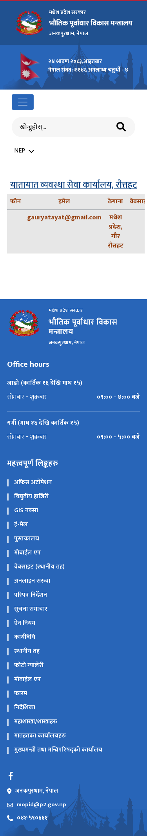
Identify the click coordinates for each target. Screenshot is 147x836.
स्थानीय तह (27, 651)
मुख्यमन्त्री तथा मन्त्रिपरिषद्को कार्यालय (58, 750)
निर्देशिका (24, 707)
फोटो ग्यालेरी (29, 665)
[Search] (66, 127)
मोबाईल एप (27, 552)
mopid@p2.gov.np (36, 804)
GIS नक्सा (26, 510)
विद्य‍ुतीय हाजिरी (31, 496)
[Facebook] (11, 776)
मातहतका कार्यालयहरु (40, 735)
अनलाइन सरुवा (32, 581)
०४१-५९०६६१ (27, 818)
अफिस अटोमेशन (33, 482)
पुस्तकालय (26, 538)
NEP (24, 151)
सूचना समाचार (30, 609)
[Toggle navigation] (23, 102)
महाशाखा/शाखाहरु (35, 721)
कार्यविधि (24, 637)
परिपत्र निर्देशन (30, 595)
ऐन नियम (24, 623)
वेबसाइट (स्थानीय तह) (39, 567)
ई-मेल (21, 524)
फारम (20, 693)
